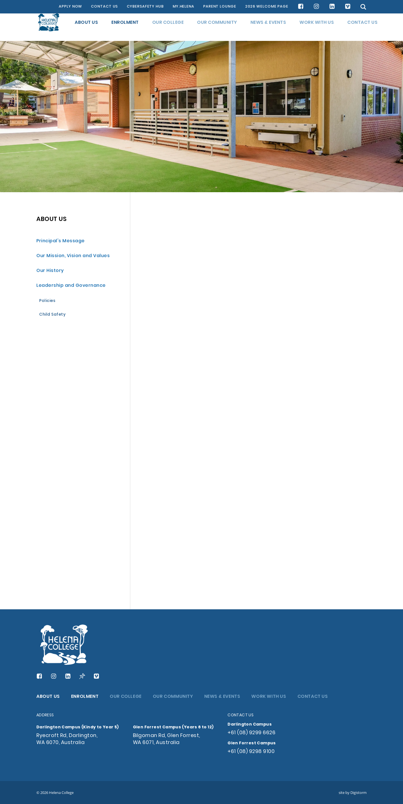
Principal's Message (60, 242)
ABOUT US (86, 27)
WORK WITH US (316, 27)
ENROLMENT (125, 27)
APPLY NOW (70, 7)
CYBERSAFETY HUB (145, 7)
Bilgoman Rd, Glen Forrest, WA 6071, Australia (166, 739)
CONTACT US (104, 7)
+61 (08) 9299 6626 (251, 733)
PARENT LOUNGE (219, 7)
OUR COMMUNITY (217, 27)
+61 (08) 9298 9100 (251, 752)
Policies (47, 302)
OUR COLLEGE (168, 27)
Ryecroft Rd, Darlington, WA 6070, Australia (66, 739)
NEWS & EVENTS (268, 27)
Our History (50, 271)
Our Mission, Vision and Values (73, 256)
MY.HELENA (183, 7)
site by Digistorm (353, 792)
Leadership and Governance (71, 286)
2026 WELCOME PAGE (266, 7)
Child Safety (52, 315)
